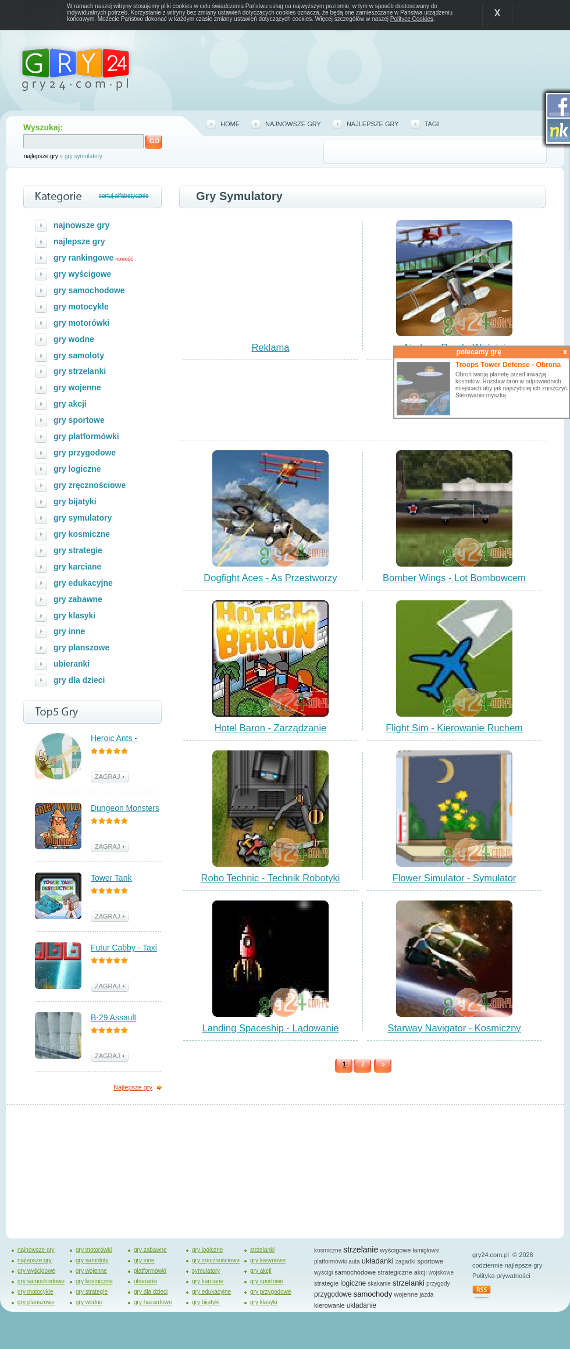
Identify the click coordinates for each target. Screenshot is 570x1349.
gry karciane (77, 566)
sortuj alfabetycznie (124, 196)
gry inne (69, 631)
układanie (361, 1305)
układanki (378, 1261)
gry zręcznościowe (90, 485)
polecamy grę (511, 352)
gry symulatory (83, 517)
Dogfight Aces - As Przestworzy (270, 577)
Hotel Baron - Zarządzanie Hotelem (271, 732)
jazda (426, 1294)
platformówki (150, 1271)
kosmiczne (327, 1250)
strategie (326, 1283)
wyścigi (323, 1272)
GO (154, 140)
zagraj (468, 364)
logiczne (353, 1283)
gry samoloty (79, 355)
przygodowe (333, 1294)
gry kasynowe (268, 1260)
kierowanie (329, 1305)
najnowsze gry (293, 123)
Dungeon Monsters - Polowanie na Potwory (125, 808)
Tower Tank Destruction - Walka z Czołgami (126, 878)
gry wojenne (77, 387)
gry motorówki (81, 323)
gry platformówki (86, 436)
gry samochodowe (89, 290)
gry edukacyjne (83, 583)
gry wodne (74, 339)
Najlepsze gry (132, 1087)
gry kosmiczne (82, 534)
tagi (432, 123)
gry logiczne (77, 469)
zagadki (405, 1261)
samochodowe (355, 1272)
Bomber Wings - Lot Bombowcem (454, 577)
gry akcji (70, 403)
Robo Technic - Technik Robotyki (270, 878)
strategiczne (394, 1272)
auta (353, 1261)
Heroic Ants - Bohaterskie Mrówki (126, 739)
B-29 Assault (113, 1017)
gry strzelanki (80, 371)
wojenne (406, 1294)
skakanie (379, 1283)
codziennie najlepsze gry (507, 1265)
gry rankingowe (83, 257)
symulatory (206, 1271)
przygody (438, 1283)
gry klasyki (74, 615)
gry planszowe (81, 647)
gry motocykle (81, 306)
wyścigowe (395, 1250)
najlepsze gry (41, 156)
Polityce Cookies (411, 19)
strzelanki (262, 1250)
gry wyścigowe (82, 274)
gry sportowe (79, 420)
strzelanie (360, 1249)
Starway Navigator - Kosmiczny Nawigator (454, 1033)
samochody (373, 1294)
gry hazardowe (153, 1302)
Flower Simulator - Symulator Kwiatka (454, 883)
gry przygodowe (85, 452)
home (230, 123)
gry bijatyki (75, 501)
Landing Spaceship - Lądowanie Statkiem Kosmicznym (270, 1033)
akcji (420, 1272)
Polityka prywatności (501, 1275)
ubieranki (72, 663)
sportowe (430, 1261)
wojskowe (441, 1272)
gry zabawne (78, 599)
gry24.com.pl (490, 1254)
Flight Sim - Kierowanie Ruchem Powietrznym (454, 732)
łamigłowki (426, 1250)
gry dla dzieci (79, 680)
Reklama (270, 347)
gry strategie (78, 550)
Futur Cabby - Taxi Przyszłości (124, 948)
